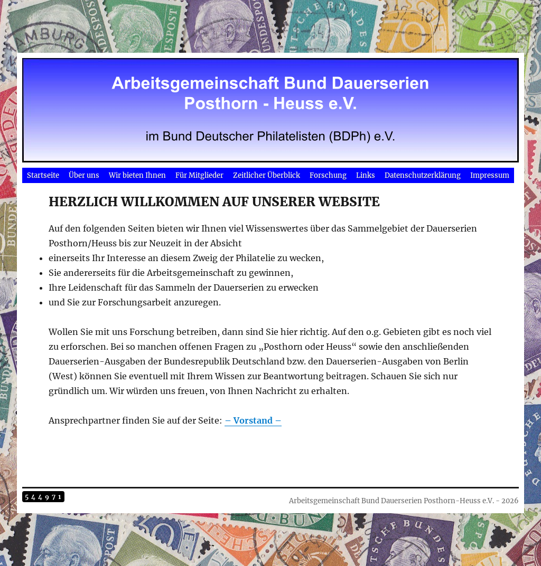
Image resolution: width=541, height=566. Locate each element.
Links (365, 175)
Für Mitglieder (199, 175)
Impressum (489, 175)
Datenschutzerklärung (423, 175)
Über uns (84, 175)
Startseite (43, 175)
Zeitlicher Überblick (266, 175)
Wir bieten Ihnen (137, 175)
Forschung (328, 175)
